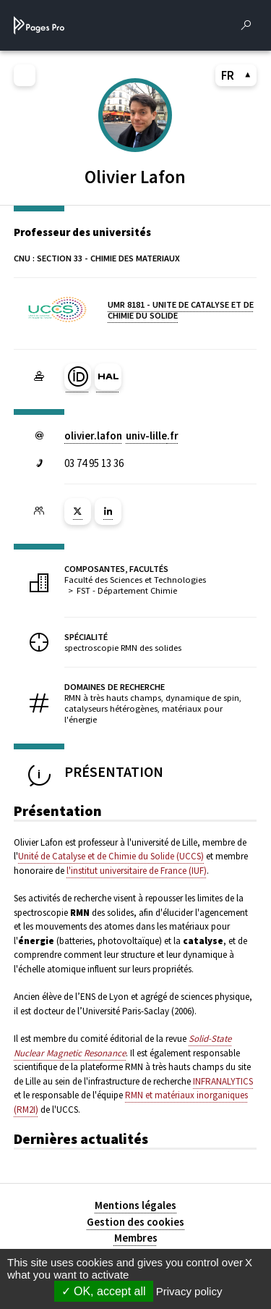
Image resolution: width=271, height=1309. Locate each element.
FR (236, 75)
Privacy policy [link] (189, 1291)
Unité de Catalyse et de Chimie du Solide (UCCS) (111, 856)
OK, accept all (103, 1291)
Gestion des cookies (135, 1222)
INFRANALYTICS (223, 1081)
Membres (136, 1238)
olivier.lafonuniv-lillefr (121, 435)
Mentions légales (135, 1205)
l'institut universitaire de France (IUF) (136, 870)
